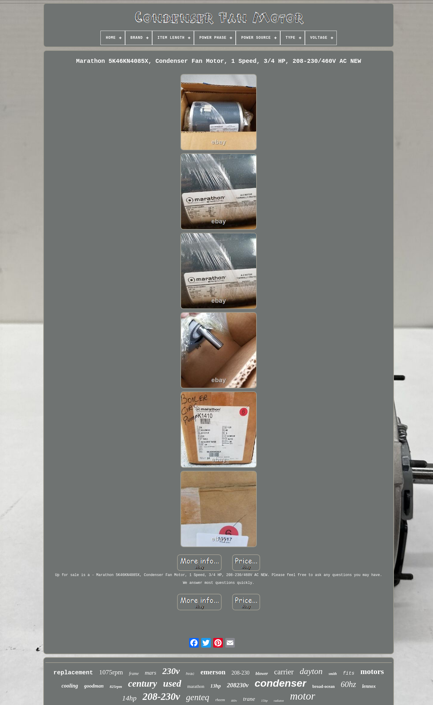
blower (262, 673)
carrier (283, 672)
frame (134, 673)
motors (372, 671)
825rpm (116, 686)
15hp (264, 700)
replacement (73, 672)
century (142, 683)
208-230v (161, 696)
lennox (369, 686)
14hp (129, 698)
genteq (197, 697)
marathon (195, 686)
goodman (94, 686)
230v (171, 671)
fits (348, 673)
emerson (213, 672)
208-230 (241, 673)
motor (302, 696)
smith (333, 674)
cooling (70, 686)
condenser (280, 683)
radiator (279, 700)
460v (234, 700)
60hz (348, 684)
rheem (220, 699)
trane (249, 699)
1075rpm (111, 672)
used (172, 683)
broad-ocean (323, 686)
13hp (215, 686)
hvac (190, 674)
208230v (237, 685)
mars (150, 673)
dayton (311, 671)
